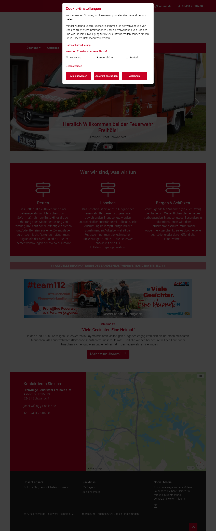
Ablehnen (134, 75)
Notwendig (75, 57)
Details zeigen (74, 66)
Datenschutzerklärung (78, 45)
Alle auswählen (78, 75)
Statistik (134, 57)
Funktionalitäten (105, 57)
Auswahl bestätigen (106, 75)
